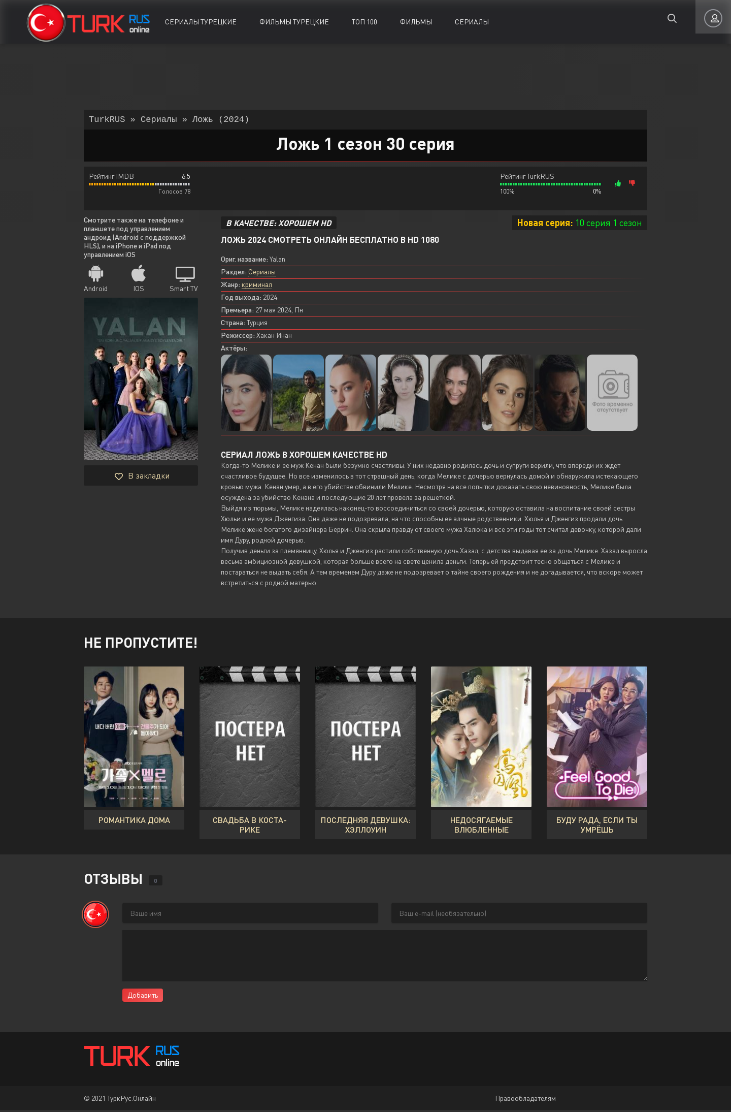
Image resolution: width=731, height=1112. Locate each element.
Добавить (142, 997)
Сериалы (472, 21)
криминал (257, 286)
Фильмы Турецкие (294, 21)
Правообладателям (525, 1100)
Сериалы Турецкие (201, 21)
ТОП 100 (364, 21)
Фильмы (416, 21)
